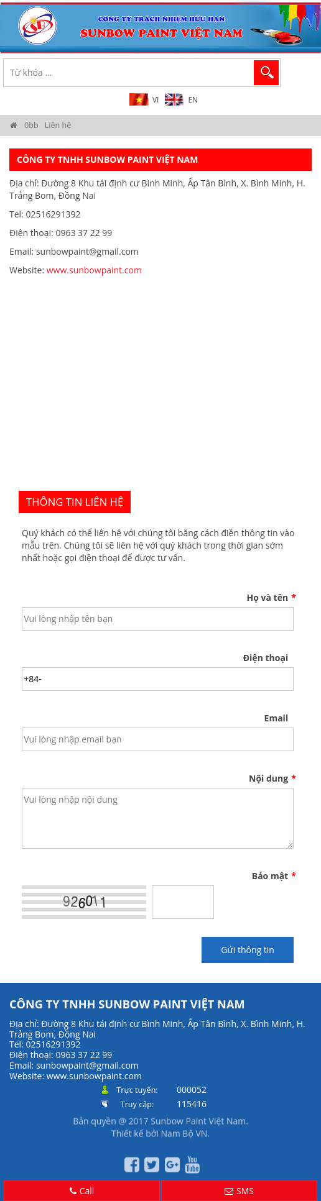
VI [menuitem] (155, 99)
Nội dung (271, 778)
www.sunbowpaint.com (94, 270)
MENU (300, 72)
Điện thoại (265, 658)
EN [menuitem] (193, 99)
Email (276, 718)
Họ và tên (270, 597)
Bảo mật (273, 876)
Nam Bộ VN (183, 1130)
